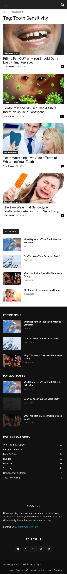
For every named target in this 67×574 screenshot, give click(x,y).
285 (61, 116)
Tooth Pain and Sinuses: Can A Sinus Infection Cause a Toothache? (29, 110)
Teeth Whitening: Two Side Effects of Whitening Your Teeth (30, 160)
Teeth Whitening (10, 152)
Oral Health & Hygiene (12, 202)
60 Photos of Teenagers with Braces (42, 290)
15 (62, 215)
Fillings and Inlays (11, 53)
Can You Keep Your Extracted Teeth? (42, 256)
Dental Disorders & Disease (15, 103)
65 (62, 67)
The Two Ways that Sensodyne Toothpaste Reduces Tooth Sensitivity (30, 209)
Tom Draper (8, 66)
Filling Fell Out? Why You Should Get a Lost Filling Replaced (30, 60)
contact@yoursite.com (26, 526)
